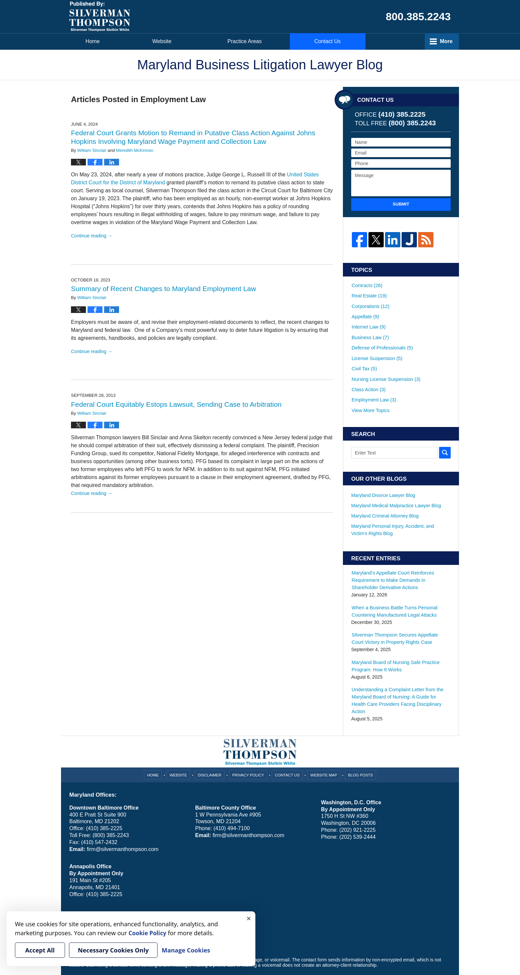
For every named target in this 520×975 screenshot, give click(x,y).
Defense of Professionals (381, 338)
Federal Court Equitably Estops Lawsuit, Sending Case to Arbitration (176, 404)
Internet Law (368, 320)
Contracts (366, 284)
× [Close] (248, 918)
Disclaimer (211, 747)
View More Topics (370, 393)
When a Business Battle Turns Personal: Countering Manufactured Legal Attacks (393, 592)
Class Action (368, 374)
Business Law (369, 329)
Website (168, 41)
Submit (401, 204)
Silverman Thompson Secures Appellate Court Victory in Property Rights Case (399, 619)
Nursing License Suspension (385, 365)
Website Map (323, 747)
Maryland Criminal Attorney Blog (384, 497)
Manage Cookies (161, 895)
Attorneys (245, 41)
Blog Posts (359, 747)
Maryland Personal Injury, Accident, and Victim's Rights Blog (400, 511)
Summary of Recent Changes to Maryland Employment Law (163, 288)
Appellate (365, 311)
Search (445, 435)
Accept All (40, 950)
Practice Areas (330, 41)
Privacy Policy (249, 747)
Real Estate (368, 293)
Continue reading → (91, 235)
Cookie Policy (128, 895)
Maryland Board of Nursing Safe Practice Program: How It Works (394, 646)
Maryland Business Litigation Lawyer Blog (99, 16)
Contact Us (416, 41)
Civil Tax (364, 356)
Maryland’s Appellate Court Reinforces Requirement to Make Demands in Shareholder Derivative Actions (400, 561)
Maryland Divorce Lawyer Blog (382, 477)
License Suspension (376, 347)
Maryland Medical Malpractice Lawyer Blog (395, 487)
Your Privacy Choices (91, 895)
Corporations (370, 302)
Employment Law (373, 384)
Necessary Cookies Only (113, 950)
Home (96, 41)
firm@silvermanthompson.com (122, 821)
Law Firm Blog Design (419, 951)
